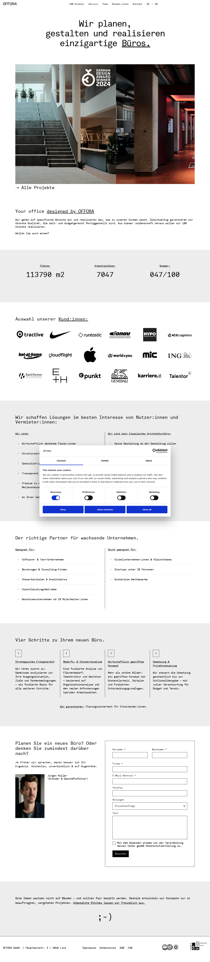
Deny (63, 509)
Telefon (117, 787)
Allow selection (105, 509)
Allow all (146, 509)
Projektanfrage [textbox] (125, 806)
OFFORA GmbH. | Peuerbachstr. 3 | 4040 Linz (34, 948)
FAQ (130, 948)
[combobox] (149, 806)
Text (115, 813)
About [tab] (149, 460)
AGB (122, 948)
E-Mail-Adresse (124, 775)
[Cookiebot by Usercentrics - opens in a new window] (154, 451)
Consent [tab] (61, 460)
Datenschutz (107, 948)
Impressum (89, 948)
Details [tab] (105, 460)
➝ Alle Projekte (34, 187)
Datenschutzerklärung (161, 846)
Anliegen (118, 799)
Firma (117, 763)
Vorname (119, 749)
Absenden (120, 853)
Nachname (159, 749)
